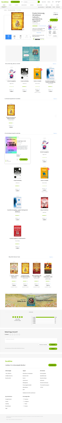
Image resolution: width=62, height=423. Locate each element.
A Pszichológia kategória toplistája (12, 133)
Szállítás (7, 404)
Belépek (53, 349)
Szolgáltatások (8, 399)
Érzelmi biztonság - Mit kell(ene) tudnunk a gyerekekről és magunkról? (11, 118)
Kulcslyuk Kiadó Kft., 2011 (36, 24)
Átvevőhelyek (8, 406)
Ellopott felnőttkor (44, 210)
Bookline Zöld (25, 376)
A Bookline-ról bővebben (28, 373)
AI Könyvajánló (15, 1)
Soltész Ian (24, 83)
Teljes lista (55, 133)
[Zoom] (23, 29)
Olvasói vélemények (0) (42, 26)
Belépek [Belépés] (49, 1)
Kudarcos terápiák (37, 81)
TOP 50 (41, 387)
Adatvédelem (25, 387)
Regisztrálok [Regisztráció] (44, 1)
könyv (14, 262)
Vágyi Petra (12, 83)
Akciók (54, 7)
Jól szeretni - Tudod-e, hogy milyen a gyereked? (14, 276)
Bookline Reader (43, 378)
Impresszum (25, 380)
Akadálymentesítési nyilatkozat (29, 393)
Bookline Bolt (8, 378)
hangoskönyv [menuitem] (24, 5)
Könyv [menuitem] (4, 5)
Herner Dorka (37, 83)
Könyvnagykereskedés (27, 385)
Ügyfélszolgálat (48, 7)
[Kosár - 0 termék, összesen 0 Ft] (57, 2)
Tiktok (25, 404)
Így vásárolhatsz (41, 7)
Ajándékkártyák (43, 376)
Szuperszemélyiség (24, 81)
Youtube (25, 406)
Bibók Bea (44, 212)
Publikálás (53, 344)
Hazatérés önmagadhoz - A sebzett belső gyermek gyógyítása (50, 82)
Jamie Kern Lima (19, 143)
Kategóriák (3, 7)
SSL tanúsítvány (8, 417)
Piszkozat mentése (43, 344)
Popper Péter (48, 278)
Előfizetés (58, 7)
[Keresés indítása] (39, 2)
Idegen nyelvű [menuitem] (39, 5)
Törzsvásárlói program (44, 385)
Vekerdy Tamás (11, 120)
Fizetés (6, 401)
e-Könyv (11, 67)
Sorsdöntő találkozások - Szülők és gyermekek (48, 276)
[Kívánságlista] (53, 2)
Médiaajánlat (25, 383)
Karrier (24, 378)
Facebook (25, 399)
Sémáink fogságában (11, 81)
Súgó (6, 408)
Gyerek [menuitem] (10, 5)
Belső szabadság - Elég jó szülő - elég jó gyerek (36, 276)
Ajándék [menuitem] (57, 5)
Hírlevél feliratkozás (44, 383)
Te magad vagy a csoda (21, 141)
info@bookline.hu (8, 376)
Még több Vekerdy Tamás (14, 257)
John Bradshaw (50, 83)
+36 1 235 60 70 (8, 373)
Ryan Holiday (17, 241)
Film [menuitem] (51, 5)
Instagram (26, 401)
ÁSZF (24, 389)
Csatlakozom (52, 365)
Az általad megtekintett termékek (12, 99)
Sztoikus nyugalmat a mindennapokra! (17, 238)
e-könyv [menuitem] (16, 5)
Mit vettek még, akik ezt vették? (12, 64)
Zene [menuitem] (46, 5)
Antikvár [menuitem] (31, 5)
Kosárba (53, 20)
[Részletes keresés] (22, 2)
